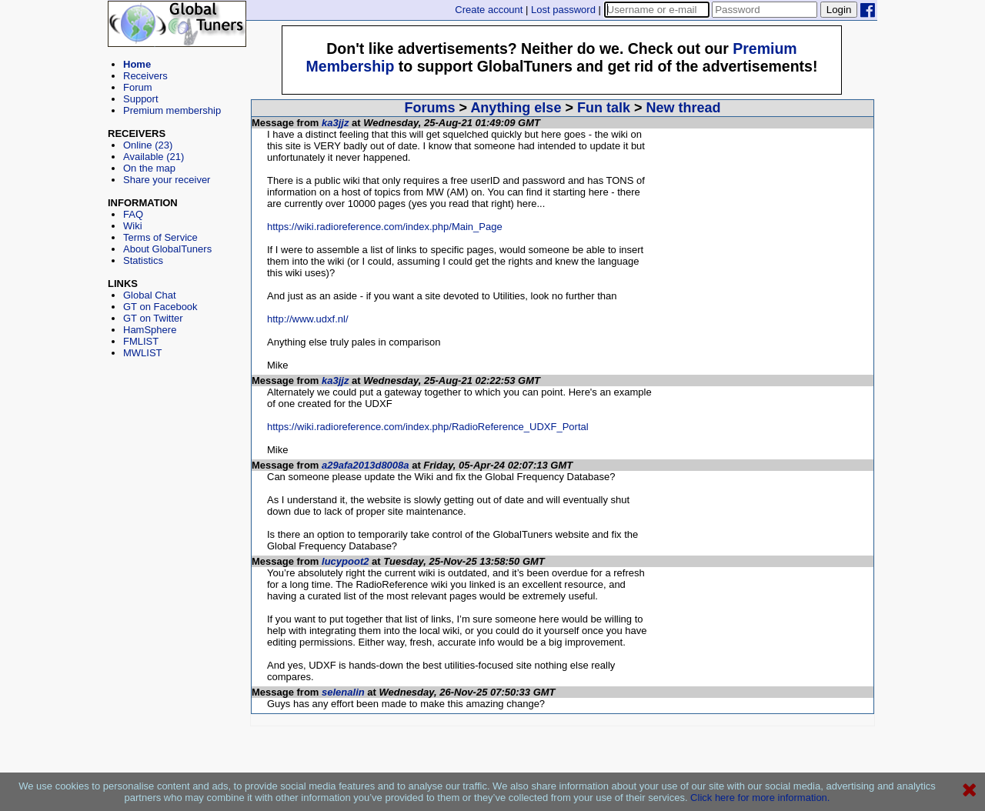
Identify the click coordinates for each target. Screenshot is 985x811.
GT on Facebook (160, 306)
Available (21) (153, 156)
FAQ (133, 214)
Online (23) (147, 145)
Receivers (145, 76)
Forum (137, 87)
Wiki (132, 226)
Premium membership (172, 110)
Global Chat (149, 295)
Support (141, 99)
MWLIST (142, 353)
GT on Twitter (153, 318)
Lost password (563, 9)
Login (839, 9)
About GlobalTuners (167, 249)
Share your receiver (166, 179)
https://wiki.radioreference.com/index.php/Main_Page (385, 226)
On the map (149, 168)
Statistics (143, 260)
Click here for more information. (760, 797)
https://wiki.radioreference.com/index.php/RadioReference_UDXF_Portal (428, 426)
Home (137, 64)
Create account (489, 9)
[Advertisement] (177, 428)
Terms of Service (160, 237)
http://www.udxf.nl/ (308, 319)
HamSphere (149, 329)
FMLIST (141, 341)
